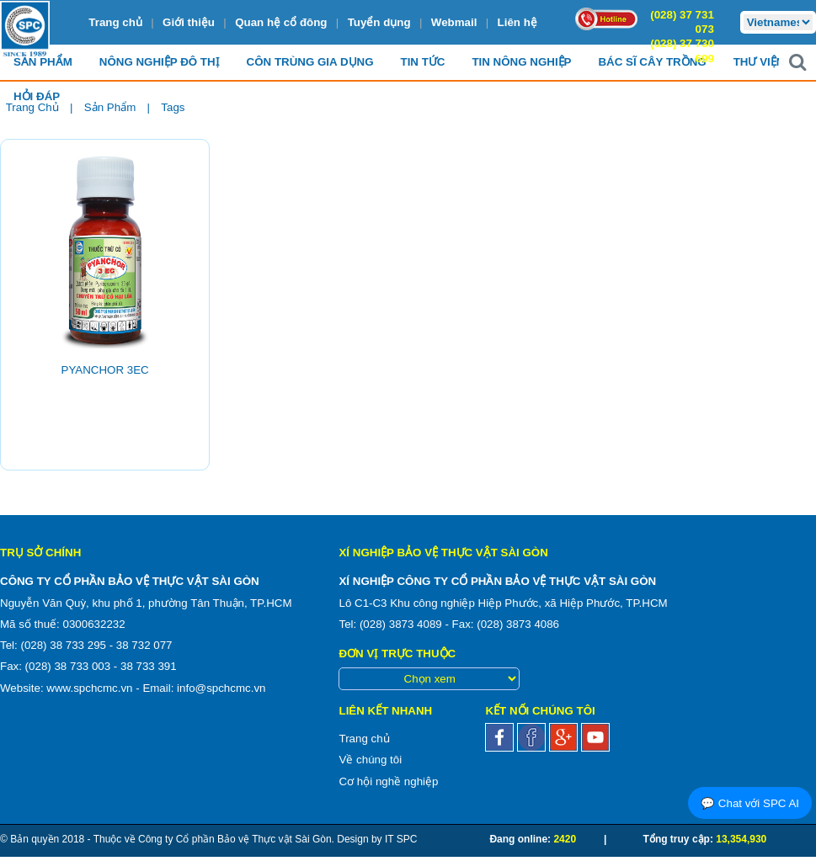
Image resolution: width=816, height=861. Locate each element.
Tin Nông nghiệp (521, 62)
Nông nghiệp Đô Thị (159, 62)
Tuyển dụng (379, 22)
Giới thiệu (189, 22)
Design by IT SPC (377, 839)
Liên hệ (517, 22)
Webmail (454, 22)
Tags (172, 107)
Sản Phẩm (42, 62)
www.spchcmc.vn (89, 688)
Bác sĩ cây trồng (652, 62)
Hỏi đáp (36, 97)
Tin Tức (423, 62)
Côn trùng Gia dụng (310, 62)
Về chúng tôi (370, 759)
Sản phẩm (110, 107)
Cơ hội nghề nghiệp (388, 781)
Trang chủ (115, 22)
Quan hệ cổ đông (281, 22)
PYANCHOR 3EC (105, 370)
